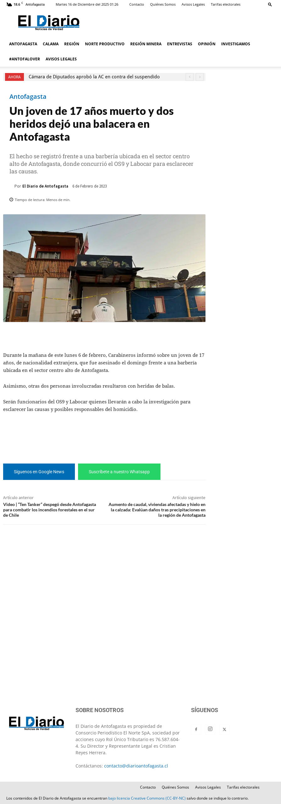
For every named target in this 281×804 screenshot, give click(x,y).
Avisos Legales (193, 4)
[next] (200, 77)
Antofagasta (28, 96)
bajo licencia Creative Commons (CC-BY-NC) (147, 798)
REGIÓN (71, 44)
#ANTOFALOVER (24, 59)
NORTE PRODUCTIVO (105, 44)
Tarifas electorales (225, 4)
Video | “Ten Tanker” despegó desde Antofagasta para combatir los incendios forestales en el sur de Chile (49, 510)
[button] (270, 4)
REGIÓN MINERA (145, 44)
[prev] (190, 77)
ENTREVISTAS (179, 44)
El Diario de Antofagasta (45, 186)
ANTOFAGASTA (23, 44)
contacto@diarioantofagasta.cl (136, 766)
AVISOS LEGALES (61, 59)
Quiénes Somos (163, 4)
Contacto (136, 4)
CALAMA (51, 44)
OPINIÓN (207, 44)
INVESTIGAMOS (235, 44)
